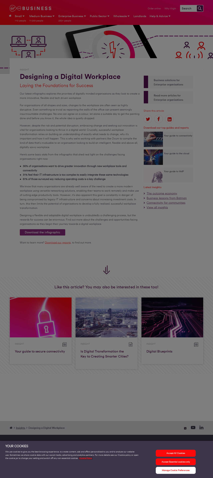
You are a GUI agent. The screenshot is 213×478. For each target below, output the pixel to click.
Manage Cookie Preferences (176, 472)
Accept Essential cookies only (176, 463)
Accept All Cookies (175, 455)
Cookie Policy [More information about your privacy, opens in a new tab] (85, 460)
